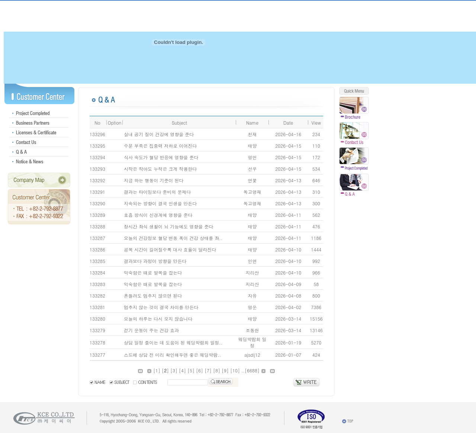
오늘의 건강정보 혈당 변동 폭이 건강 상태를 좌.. (173, 238)
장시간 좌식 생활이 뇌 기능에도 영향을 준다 (168, 226)
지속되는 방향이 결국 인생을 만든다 (160, 203)
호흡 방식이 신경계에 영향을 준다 (158, 215)
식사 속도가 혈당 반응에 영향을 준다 (161, 157)
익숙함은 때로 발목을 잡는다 (153, 272)
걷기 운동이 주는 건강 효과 (151, 330)
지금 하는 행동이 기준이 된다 (153, 180)
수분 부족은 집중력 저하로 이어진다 (160, 145)
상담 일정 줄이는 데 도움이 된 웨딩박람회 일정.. (173, 342)
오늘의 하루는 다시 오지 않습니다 (158, 318)
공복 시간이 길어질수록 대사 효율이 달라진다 (170, 249)
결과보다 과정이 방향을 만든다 (155, 261)
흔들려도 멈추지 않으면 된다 (153, 295)
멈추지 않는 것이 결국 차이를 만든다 (161, 307)
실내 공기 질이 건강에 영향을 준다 (159, 134)
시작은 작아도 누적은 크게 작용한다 (160, 169)
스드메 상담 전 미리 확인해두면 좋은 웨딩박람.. (172, 355)
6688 (252, 370)
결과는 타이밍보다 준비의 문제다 (157, 192)
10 (235, 370)
